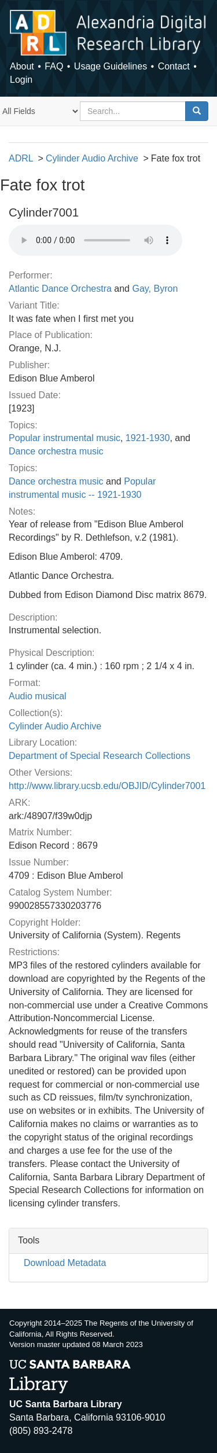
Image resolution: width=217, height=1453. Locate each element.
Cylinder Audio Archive (92, 158)
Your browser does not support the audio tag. (95, 240)
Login (21, 80)
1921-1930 (148, 438)
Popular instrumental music (64, 438)
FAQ (54, 66)
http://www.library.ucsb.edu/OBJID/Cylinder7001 (107, 786)
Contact (174, 66)
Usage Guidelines (110, 66)
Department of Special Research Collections (99, 756)
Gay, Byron (155, 288)
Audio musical (38, 696)
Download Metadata (65, 1263)
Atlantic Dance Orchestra (60, 288)
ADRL (21, 158)
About (22, 66)
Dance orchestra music (56, 451)
